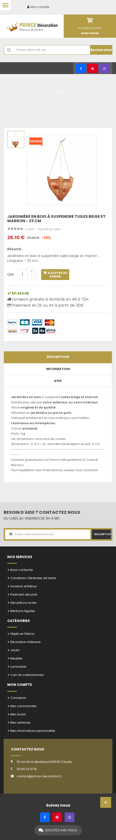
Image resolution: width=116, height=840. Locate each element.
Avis (58, 380)
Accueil (58, 92)
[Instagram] (104, 68)
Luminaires (18, 667)
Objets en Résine (22, 634)
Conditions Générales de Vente (33, 578)
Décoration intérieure (25, 642)
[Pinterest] (92, 68)
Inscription (102, 534)
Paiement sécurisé (23, 594)
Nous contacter (21, 570)
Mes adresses (20, 722)
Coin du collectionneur (27, 675)
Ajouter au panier (57, 275)
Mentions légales (22, 611)
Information (58, 369)
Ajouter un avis (49, 229)
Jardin (15, 650)
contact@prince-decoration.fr (39, 776)
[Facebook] (81, 68)
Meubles (16, 658)
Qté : (11, 274)
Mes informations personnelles (32, 731)
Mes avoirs (18, 714)
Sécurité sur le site (23, 603)
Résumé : (15, 249)
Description (58, 357)
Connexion (18, 698)
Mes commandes (23, 706)
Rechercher (101, 49)
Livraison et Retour (23, 586)
